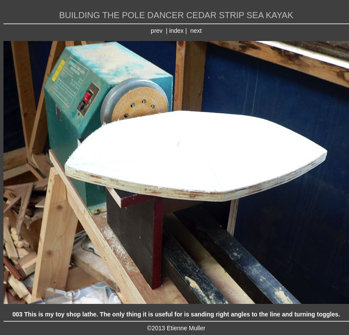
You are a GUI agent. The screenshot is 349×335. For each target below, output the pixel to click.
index (176, 30)
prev (156, 30)
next (195, 30)
